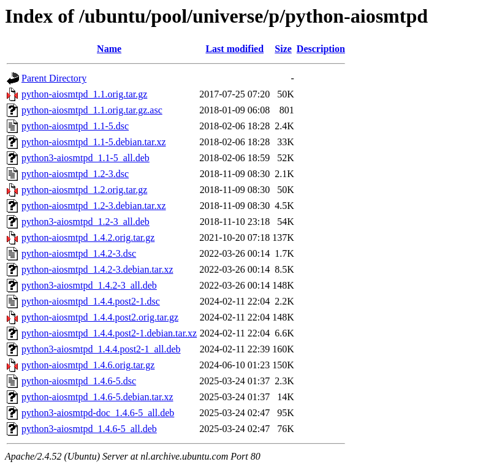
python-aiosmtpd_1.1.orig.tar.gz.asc (91, 110)
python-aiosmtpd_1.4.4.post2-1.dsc (90, 301)
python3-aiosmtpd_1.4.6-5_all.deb (89, 428)
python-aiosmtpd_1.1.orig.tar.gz (84, 94)
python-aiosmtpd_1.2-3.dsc (75, 174)
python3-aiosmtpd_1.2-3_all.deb (85, 221)
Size (283, 49)
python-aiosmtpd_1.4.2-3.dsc (78, 253)
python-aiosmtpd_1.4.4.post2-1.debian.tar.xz (109, 333)
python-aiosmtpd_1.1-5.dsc (75, 126)
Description (321, 49)
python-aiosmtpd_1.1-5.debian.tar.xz (93, 142)
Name (109, 49)
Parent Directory (53, 78)
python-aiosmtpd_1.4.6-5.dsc (78, 381)
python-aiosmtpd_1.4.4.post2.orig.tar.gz (99, 317)
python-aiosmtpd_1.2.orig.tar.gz (84, 189)
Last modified (234, 49)
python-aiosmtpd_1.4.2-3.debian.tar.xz (97, 269)
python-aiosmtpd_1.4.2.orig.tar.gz (87, 237)
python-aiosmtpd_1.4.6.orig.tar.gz (87, 365)
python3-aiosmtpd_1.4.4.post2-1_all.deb (101, 349)
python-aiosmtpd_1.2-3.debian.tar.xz (93, 205)
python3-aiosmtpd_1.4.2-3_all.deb (89, 285)
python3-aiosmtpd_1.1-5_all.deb (85, 158)
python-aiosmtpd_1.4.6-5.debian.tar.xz (97, 397)
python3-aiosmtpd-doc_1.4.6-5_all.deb (97, 413)
